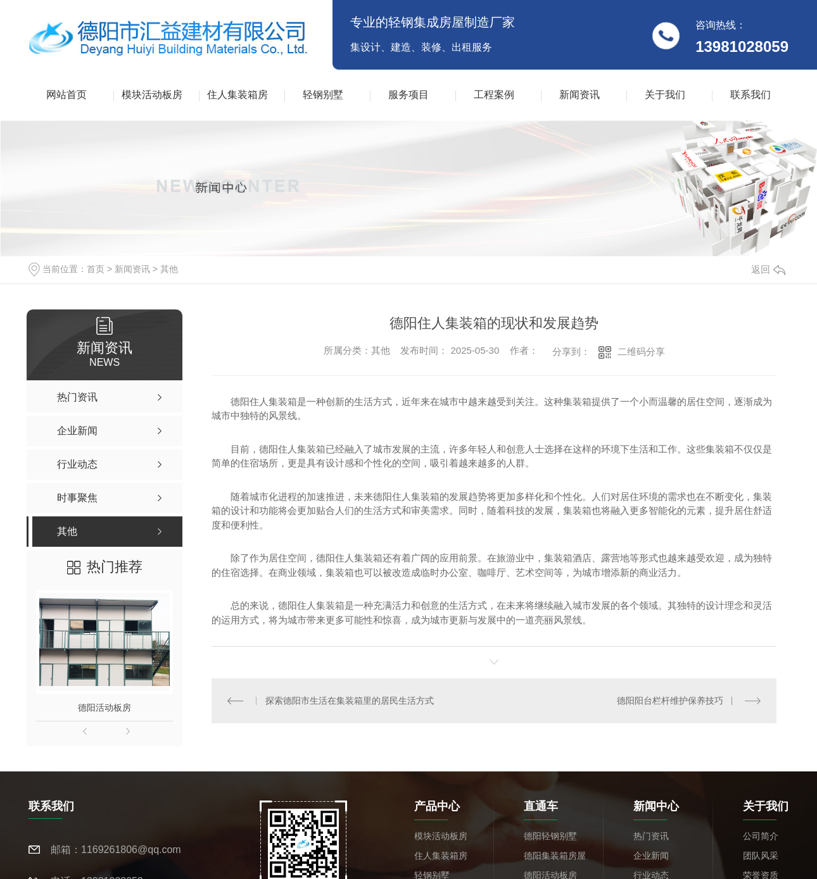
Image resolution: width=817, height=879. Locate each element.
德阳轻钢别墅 (550, 836)
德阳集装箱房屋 (555, 856)
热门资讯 (651, 836)
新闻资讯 (579, 94)
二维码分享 (641, 351)
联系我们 (750, 94)
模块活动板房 (152, 94)
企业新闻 (651, 856)
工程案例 (494, 94)
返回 (768, 269)
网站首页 (66, 94)
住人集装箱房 (237, 94)
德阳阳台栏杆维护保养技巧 (670, 700)
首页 (95, 269)
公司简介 (760, 836)
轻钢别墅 (323, 94)
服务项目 (408, 94)
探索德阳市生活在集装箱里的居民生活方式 (349, 700)
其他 (169, 269)
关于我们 (665, 94)
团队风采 (760, 856)
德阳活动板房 (104, 707)
